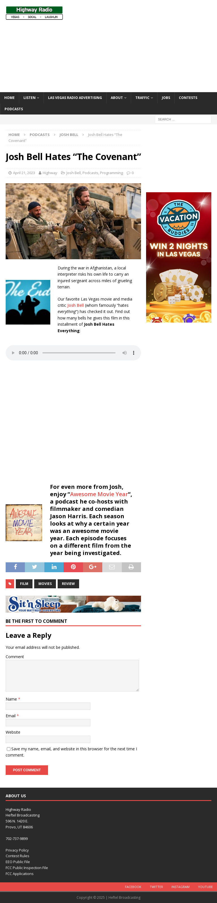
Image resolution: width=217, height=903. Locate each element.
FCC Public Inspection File (27, 867)
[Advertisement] (148, 45)
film (24, 583)
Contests (188, 97)
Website (13, 732)
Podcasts (14, 109)
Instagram (181, 887)
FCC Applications (20, 873)
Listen (29, 97)
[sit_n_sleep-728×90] (73, 609)
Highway (50, 172)
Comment (15, 656)
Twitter (156, 887)
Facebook (133, 887)
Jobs (166, 97)
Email (11, 715)
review (68, 583)
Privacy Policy (17, 850)
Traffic (142, 97)
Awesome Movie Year (99, 494)
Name (12, 699)
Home (9, 97)
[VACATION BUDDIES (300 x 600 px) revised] (178, 319)
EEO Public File (18, 861)
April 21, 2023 (24, 172)
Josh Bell (73, 172)
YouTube (205, 887)
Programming (111, 172)
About (117, 97)
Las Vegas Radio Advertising (75, 97)
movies (45, 583)
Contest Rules (17, 855)
